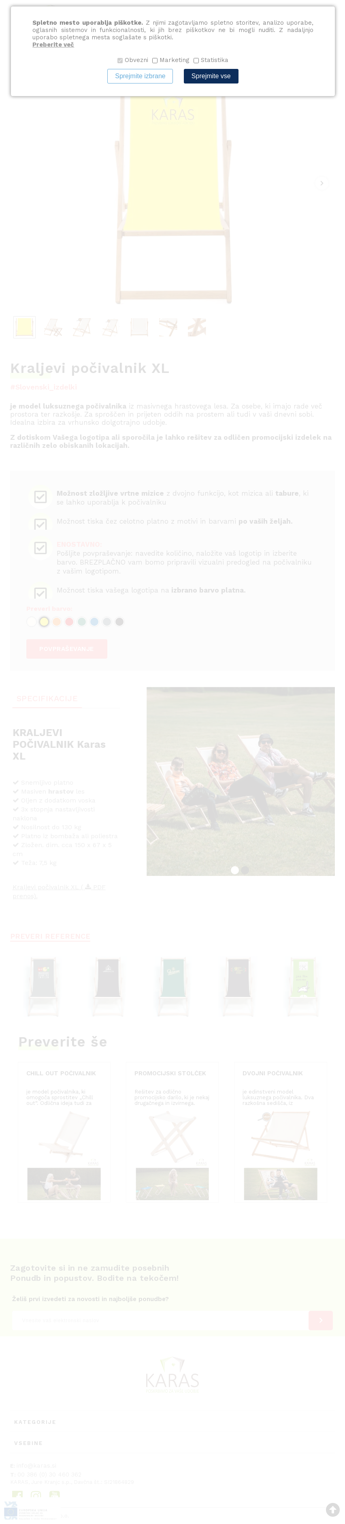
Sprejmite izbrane (140, 76)
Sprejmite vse (211, 76)
